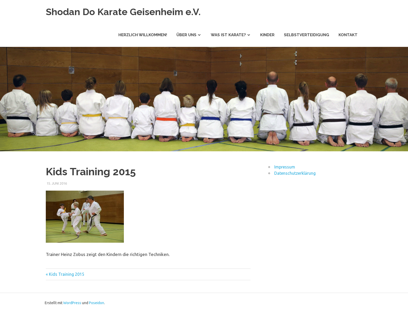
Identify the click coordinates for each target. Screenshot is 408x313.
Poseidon (96, 303)
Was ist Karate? (228, 35)
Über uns (186, 35)
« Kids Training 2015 (65, 274)
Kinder (267, 35)
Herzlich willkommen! (142, 35)
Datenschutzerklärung (295, 173)
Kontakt (348, 35)
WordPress (72, 303)
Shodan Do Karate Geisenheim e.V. (126, 11)
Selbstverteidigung (306, 35)
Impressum (284, 167)
